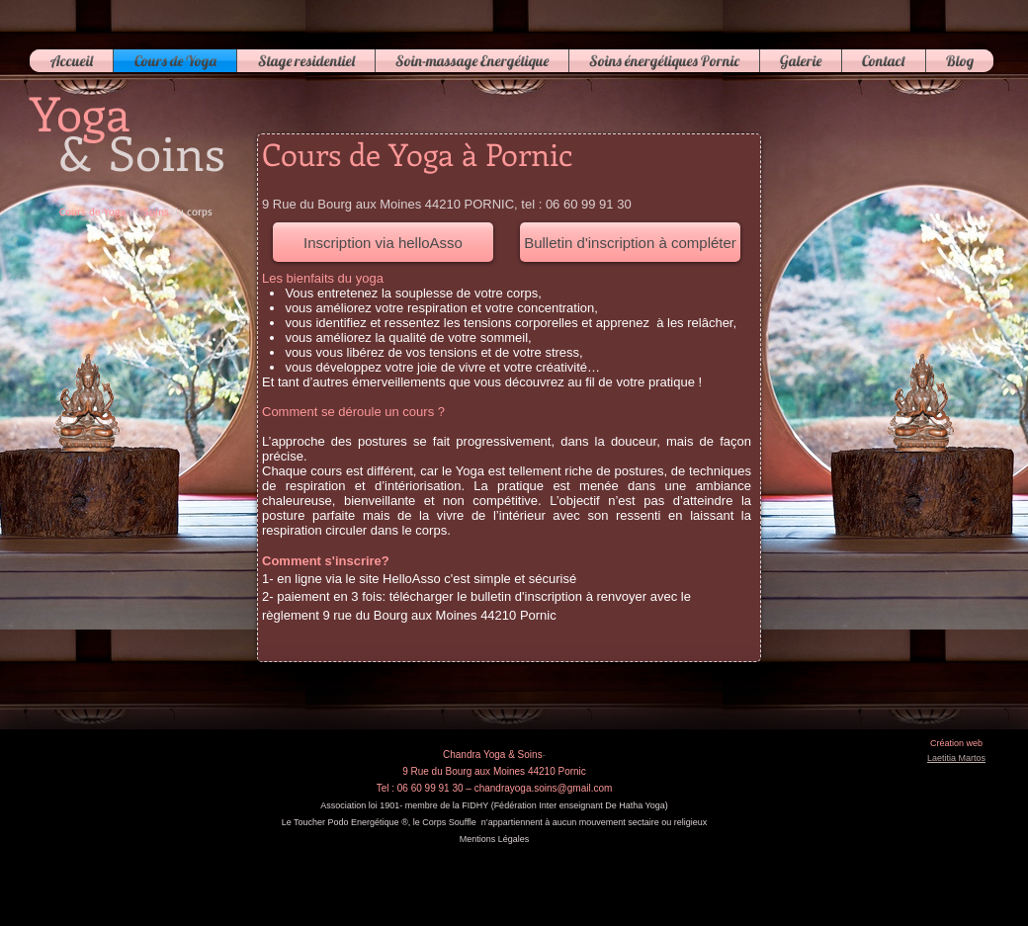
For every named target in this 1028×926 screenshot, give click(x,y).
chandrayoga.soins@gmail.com (543, 788)
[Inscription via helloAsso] (383, 242)
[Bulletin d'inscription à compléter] (630, 242)
